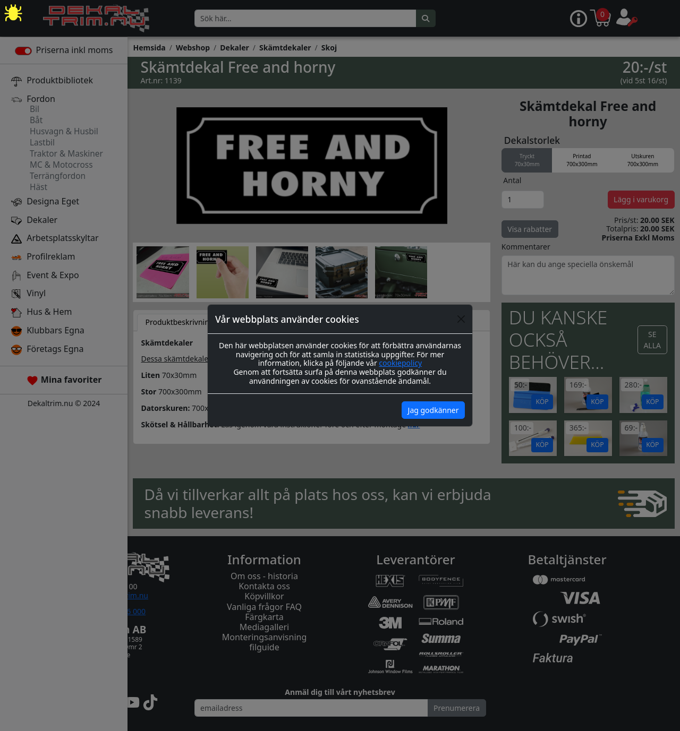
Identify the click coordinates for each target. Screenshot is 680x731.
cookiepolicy (400, 363)
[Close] (461, 319)
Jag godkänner (433, 410)
